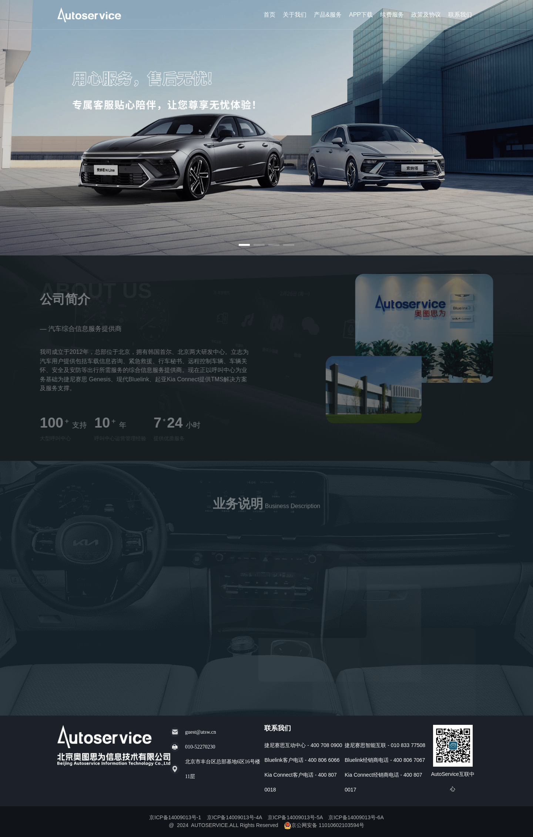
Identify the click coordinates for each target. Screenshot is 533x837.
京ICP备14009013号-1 (175, 817)
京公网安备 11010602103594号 (324, 825)
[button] (244, 245)
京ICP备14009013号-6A (355, 817)
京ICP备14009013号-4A (235, 817)
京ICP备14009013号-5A (296, 817)
